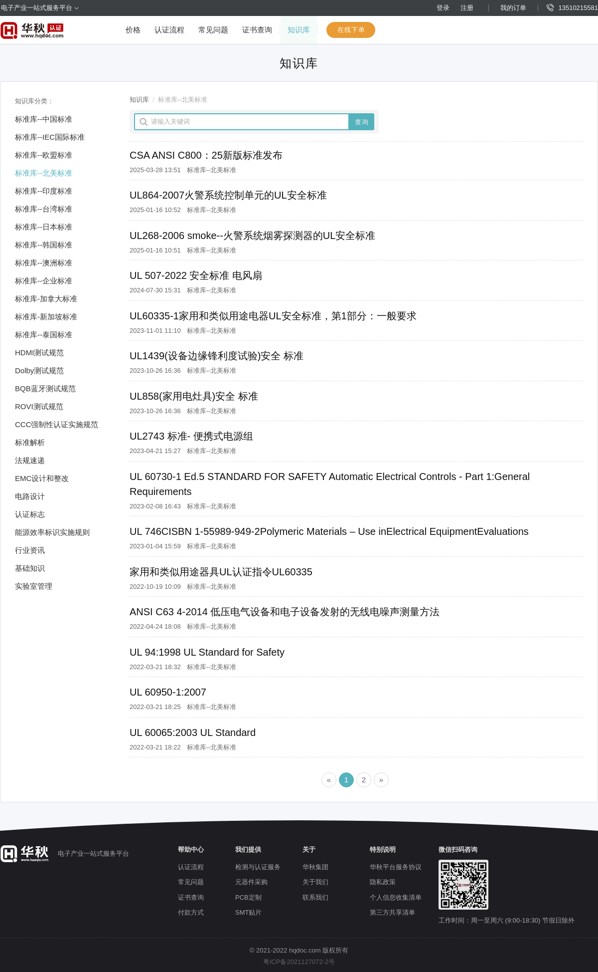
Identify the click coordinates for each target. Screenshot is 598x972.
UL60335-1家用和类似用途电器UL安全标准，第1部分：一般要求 (273, 315)
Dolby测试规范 (39, 370)
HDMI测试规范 (39, 352)
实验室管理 (33, 586)
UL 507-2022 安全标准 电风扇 (196, 275)
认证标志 (30, 514)
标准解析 (30, 442)
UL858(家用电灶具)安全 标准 (194, 396)
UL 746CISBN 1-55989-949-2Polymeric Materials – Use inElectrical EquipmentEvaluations (329, 531)
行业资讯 (30, 550)
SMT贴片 (248, 912)
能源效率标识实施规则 (52, 532)
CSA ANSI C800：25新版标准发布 (206, 155)
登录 (443, 7)
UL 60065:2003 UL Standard (193, 732)
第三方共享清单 (392, 912)
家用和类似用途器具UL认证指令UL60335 (221, 571)
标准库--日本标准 (43, 227)
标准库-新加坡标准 (46, 316)
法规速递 (30, 460)
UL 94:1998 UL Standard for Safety (207, 652)
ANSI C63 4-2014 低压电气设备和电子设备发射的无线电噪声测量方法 (285, 611)
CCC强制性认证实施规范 (57, 424)
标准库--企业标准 (43, 280)
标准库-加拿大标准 (46, 298)
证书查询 (257, 29)
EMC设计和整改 (42, 478)
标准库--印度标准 (43, 191)
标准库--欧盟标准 (43, 155)
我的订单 (513, 7)
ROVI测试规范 (39, 406)
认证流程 (169, 29)
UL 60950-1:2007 (168, 692)
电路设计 (30, 496)
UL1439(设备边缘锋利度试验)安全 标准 (216, 355)
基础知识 (30, 568)
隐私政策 (383, 882)
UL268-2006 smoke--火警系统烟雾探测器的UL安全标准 (252, 235)
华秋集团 (315, 867)
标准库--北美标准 (43, 173)
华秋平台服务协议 (396, 867)
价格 (133, 29)
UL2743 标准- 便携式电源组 (191, 436)
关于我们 (315, 882)
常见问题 (213, 29)
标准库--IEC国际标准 (50, 137)
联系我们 (315, 897)
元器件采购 (251, 882)
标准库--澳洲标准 (43, 262)
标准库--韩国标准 (43, 245)
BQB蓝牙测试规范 (45, 388)
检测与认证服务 (258, 867)
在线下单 (351, 29)
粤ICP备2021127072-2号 (299, 962)
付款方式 (191, 912)
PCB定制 (248, 897)
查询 (362, 122)
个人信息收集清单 (396, 897)
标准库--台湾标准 (43, 209)
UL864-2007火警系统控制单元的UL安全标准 (228, 195)
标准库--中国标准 (43, 119)
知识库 (299, 29)
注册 (466, 7)
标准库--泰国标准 (43, 334)
